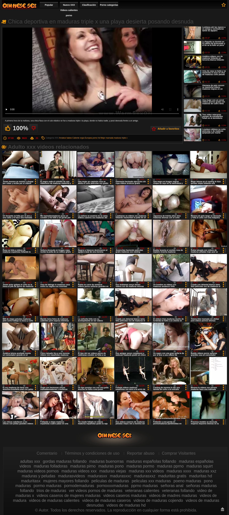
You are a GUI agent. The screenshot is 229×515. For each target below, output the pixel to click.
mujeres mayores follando (66, 481)
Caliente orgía (78, 138)
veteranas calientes (142, 490)
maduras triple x (120, 138)
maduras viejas (112, 471)
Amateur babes (65, 138)
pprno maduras (144, 485)
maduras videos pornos (38, 471)
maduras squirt (199, 466)
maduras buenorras (106, 461)
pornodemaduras (79, 485)
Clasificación (89, 5)
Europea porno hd (92, 138)
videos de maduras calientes (54, 500)
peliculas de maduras (110, 481)
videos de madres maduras (173, 495)
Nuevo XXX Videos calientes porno (69, 10)
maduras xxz (205, 471)
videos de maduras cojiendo (158, 500)
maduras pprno (170, 466)
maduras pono (111, 466)
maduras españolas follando (151, 461)
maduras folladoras (51, 466)
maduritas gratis (172, 476)
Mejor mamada (107, 138)
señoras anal (172, 485)
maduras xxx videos (146, 471)
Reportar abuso (140, 453)
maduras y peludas (38, 476)
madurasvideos (71, 476)
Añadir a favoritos (168, 128)
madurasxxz (144, 476)
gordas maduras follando (65, 461)
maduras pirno (83, 466)
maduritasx (31, 481)
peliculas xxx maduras (151, 481)
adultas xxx (30, 461)
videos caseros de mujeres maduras (69, 495)
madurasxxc (120, 476)
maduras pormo (140, 466)
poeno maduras (187, 481)
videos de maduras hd (126, 505)
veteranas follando (178, 490)
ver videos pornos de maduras (95, 490)
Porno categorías (109, 5)
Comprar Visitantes (179, 453)
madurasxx (97, 476)
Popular (49, 5)
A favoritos (224, 5)
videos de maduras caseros (106, 500)
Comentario (47, 453)
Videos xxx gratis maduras (19, 5)
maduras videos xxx (79, 471)
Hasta (222, 509)
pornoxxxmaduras (112, 485)
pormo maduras (47, 485)
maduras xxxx (179, 471)
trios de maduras (51, 490)
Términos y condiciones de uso (92, 453)
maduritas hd (200, 476)
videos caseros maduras (124, 495)
